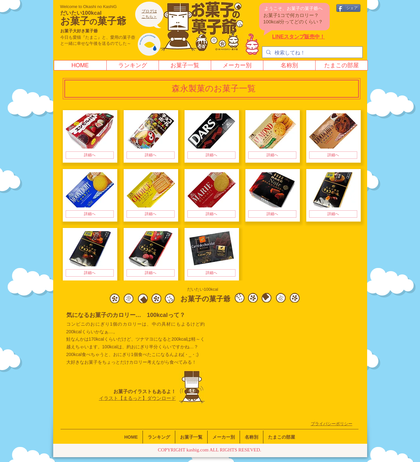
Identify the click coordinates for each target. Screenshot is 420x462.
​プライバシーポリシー (331, 423)
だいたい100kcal (81, 13)
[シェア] (348, 8)
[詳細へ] (90, 155)
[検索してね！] (312, 53)
